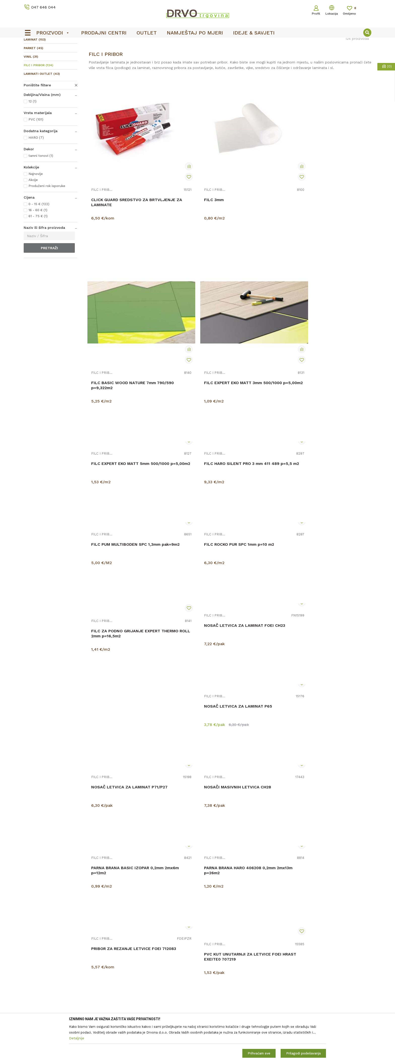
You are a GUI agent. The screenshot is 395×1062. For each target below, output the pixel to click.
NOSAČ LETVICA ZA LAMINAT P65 (183, 451)
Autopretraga (242, 64)
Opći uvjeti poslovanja (218, 943)
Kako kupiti (209, 999)
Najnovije (35, 211)
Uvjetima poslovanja (349, 956)
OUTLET (197, 43)
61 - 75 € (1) (38, 253)
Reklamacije (210, 971)
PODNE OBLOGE (55, 53)
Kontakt (118, 950)
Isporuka (207, 978)
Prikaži (317, 64)
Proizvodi (31, 53)
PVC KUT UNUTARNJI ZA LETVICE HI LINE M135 (187, 802)
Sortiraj (266, 64)
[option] (197, 43)
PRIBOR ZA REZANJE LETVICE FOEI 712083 (184, 627)
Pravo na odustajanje (218, 964)
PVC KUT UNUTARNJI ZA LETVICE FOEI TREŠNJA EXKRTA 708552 (259, 717)
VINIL (31, 94)
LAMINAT (35, 77)
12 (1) (32, 139)
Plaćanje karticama (216, 992)
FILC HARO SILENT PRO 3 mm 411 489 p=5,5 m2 (192, 286)
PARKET (33, 85)
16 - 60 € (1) (37, 247)
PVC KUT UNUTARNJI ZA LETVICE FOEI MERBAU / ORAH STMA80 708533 (115, 722)
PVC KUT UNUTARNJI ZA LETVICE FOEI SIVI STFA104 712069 (190, 717)
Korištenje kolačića (216, 957)
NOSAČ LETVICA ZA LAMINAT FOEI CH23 (111, 456)
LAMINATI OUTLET (42, 111)
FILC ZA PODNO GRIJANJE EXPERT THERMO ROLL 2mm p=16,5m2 (334, 371)
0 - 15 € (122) (38, 241)
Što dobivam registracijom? (223, 1006)
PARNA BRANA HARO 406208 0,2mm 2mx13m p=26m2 (119, 627)
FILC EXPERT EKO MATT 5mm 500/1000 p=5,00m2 (120, 286)
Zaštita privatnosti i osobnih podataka (232, 950)
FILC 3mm (172, 196)
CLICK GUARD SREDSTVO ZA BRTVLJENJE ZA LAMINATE (119, 198)
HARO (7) (36, 175)
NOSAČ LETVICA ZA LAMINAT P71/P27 (254, 456)
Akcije (33, 217)
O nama (118, 943)
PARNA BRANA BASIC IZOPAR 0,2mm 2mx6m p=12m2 (335, 539)
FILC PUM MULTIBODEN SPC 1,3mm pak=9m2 (262, 286)
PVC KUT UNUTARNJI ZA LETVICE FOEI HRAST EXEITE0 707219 (259, 629)
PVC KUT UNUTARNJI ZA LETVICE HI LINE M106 (330, 714)
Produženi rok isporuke (46, 223)
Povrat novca (211, 985)
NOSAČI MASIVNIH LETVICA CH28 (333, 451)
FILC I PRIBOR (38, 102)
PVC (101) (35, 157)
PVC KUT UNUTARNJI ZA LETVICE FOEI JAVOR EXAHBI (335, 627)
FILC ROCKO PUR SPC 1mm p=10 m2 (332, 281)
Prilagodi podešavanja (303, 1053)
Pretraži (49, 285)
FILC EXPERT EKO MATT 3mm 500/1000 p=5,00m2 (335, 198)
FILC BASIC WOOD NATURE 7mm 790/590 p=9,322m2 (262, 198)
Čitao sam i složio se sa (330, 958)
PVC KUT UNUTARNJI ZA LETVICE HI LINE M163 (259, 802)
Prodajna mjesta (125, 957)
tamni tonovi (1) (40, 193)
